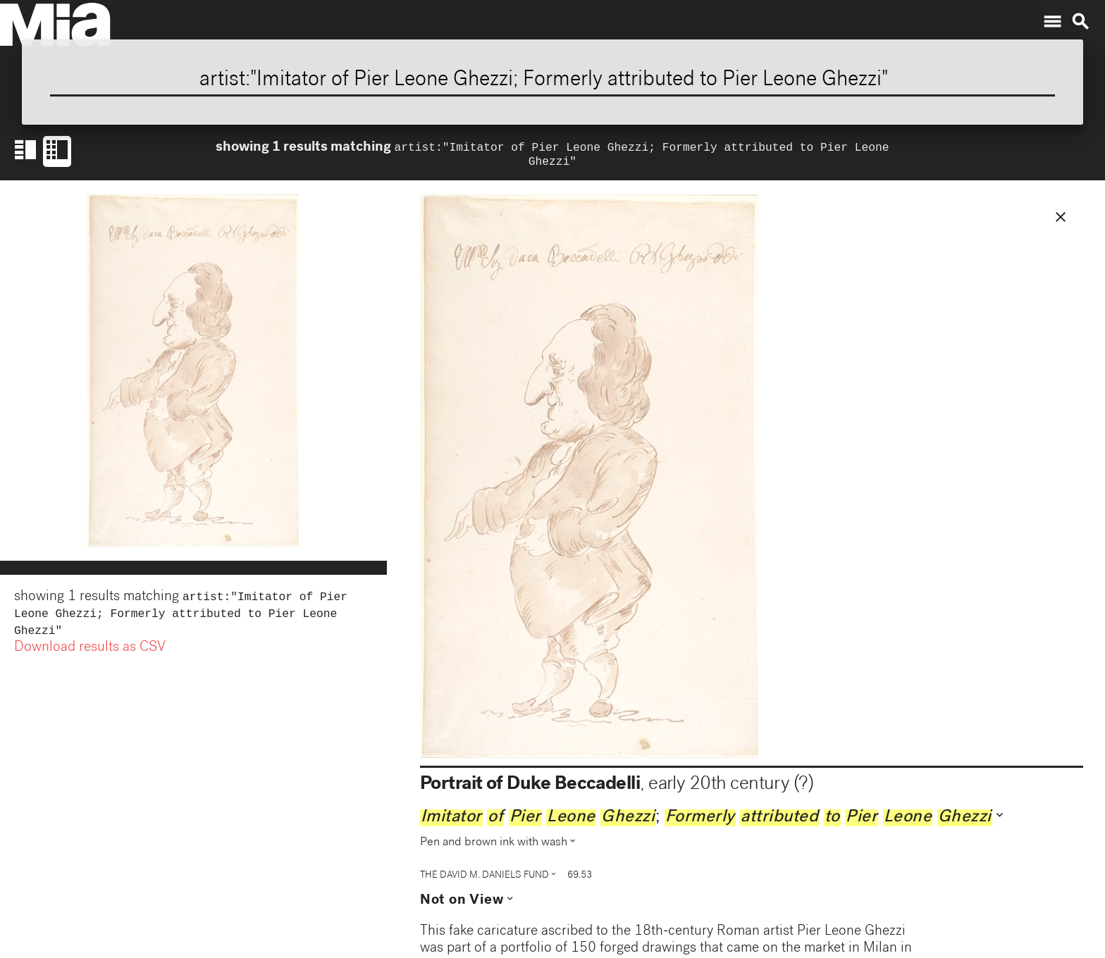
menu (1052, 21)
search (1080, 21)
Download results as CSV (90, 655)
